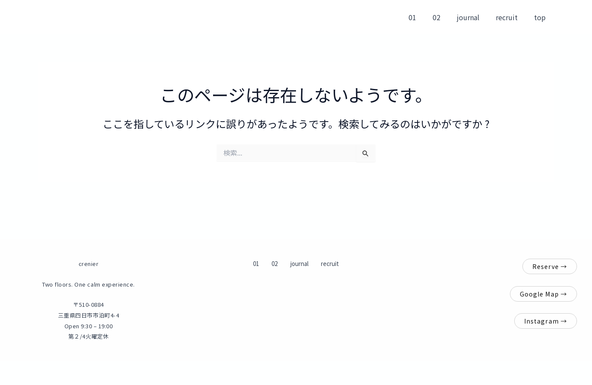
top (541, 17)
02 (445, 17)
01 (424, 17)
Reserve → (549, 266)
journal (474, 17)
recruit (511, 17)
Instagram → (545, 321)
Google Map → (543, 294)
